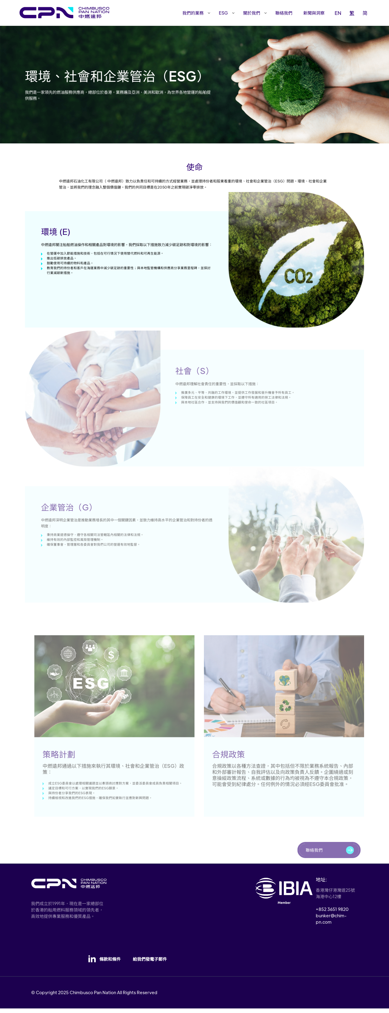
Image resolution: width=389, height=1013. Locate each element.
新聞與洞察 (314, 12)
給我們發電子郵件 (150, 964)
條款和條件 (110, 964)
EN (338, 13)
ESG (223, 12)
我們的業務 (193, 12)
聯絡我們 (283, 12)
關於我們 (251, 12)
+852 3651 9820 (332, 913)
